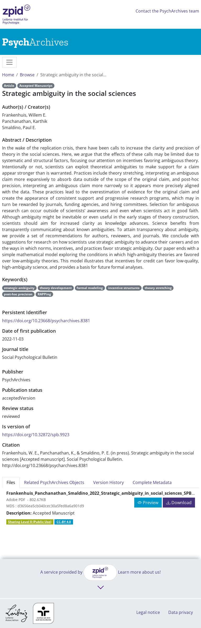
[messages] (9, 62)
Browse (27, 75)
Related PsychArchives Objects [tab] (54, 482)
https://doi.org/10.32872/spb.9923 (35, 434)
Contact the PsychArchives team (167, 11)
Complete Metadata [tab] (152, 482)
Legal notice (148, 612)
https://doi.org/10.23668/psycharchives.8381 (46, 321)
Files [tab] (11, 482)
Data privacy (180, 612)
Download (179, 502)
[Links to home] (35, 42)
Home (8, 75)
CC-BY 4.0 (64, 522)
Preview (148, 502)
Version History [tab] (108, 482)
